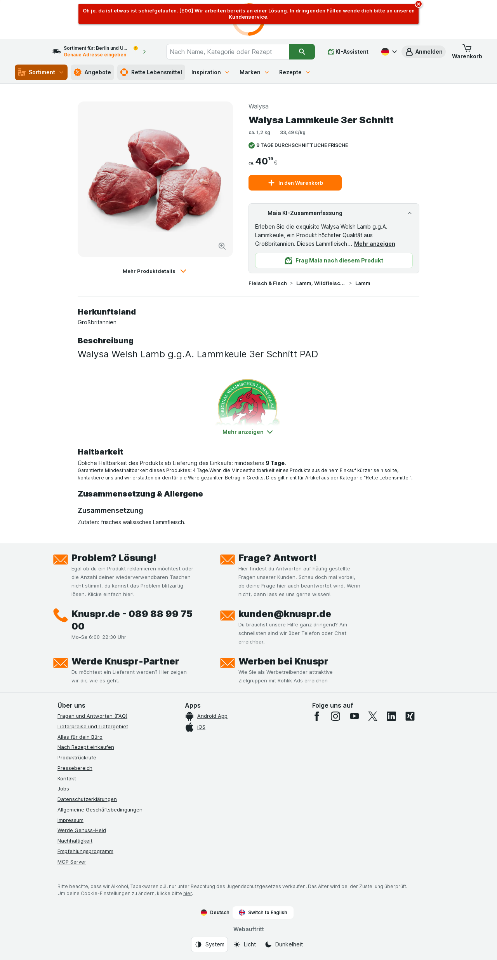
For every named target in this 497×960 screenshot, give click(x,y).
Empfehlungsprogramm (85, 851)
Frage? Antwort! (277, 557)
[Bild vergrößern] (222, 246)
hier (187, 893)
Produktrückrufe (76, 757)
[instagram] (335, 716)
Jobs (63, 788)
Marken (255, 72)
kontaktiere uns (95, 478)
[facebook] (316, 716)
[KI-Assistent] (348, 51)
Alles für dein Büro (80, 737)
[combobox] (234, 51)
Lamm (362, 283)
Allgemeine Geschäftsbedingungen (99, 809)
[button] (423, 51)
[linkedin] (391, 716)
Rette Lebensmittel (151, 72)
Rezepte (295, 72)
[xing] (410, 716)
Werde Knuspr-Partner (125, 661)
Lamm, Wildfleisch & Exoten (321, 283)
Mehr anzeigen (374, 243)
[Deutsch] (388, 51)
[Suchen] (302, 51)
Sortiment (41, 72)
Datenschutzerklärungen (87, 799)
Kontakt (66, 778)
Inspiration (210, 72)
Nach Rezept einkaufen (85, 747)
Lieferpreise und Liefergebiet (92, 726)
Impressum (70, 820)
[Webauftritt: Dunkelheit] (283, 944)
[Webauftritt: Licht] (244, 944)
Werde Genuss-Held (81, 830)
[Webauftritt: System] (209, 944)
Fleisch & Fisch (267, 283)
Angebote (92, 72)
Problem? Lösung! (113, 557)
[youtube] (354, 716)
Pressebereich (74, 768)
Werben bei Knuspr (283, 661)
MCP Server (71, 862)
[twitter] (372, 716)
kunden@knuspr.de (284, 613)
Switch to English (263, 912)
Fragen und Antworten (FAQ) (92, 716)
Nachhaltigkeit (74, 841)
